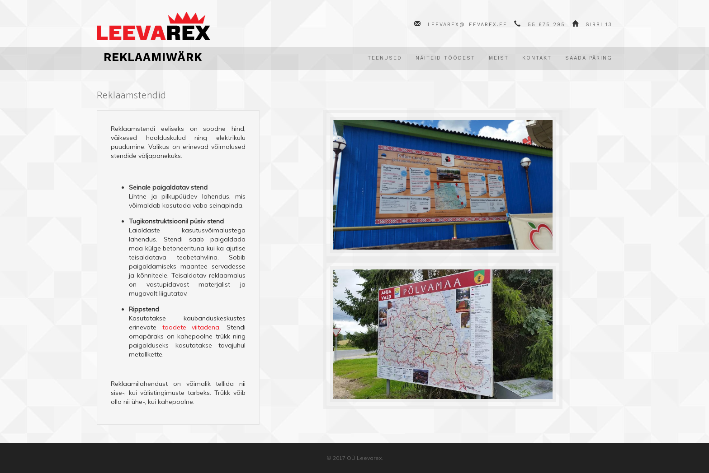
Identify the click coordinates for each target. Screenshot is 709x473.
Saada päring (588, 58)
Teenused (385, 58)
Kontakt (537, 58)
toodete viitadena (191, 327)
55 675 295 (546, 25)
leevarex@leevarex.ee (467, 25)
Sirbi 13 (599, 25)
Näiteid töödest (445, 58)
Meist (499, 58)
